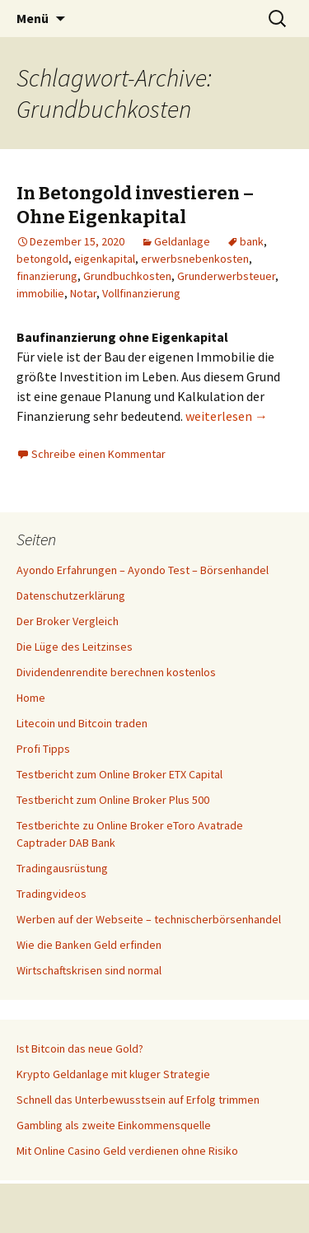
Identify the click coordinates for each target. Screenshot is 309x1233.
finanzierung (46, 276)
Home (30, 697)
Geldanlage (182, 241)
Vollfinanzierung (141, 293)
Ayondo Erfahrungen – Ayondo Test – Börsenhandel (142, 570)
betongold (42, 258)
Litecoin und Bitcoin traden (81, 723)
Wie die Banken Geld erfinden (89, 944)
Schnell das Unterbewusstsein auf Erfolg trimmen (138, 1099)
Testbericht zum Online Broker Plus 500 (112, 799)
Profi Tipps (43, 748)
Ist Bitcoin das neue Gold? (79, 1048)
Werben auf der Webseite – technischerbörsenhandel (148, 919)
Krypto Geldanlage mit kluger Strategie (113, 1074)
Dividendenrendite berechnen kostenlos (116, 672)
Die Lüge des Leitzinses (74, 646)
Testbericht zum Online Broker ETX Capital (119, 774)
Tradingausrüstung (62, 868)
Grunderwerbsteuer (226, 276)
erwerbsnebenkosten (195, 258)
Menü (32, 18)
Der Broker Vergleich (67, 621)
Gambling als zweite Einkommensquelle (113, 1125)
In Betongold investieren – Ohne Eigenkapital (135, 205)
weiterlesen (226, 416)
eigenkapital (104, 258)
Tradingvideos (51, 893)
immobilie (40, 293)
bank (252, 241)
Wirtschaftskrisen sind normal (89, 970)
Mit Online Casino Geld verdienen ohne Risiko (127, 1150)
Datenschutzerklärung (70, 595)
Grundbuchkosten (127, 276)
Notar (83, 293)
